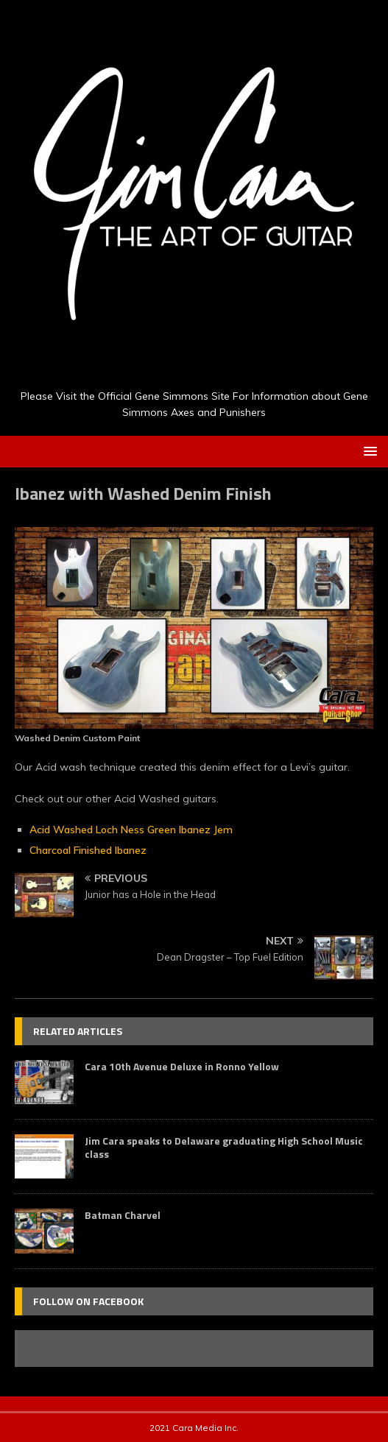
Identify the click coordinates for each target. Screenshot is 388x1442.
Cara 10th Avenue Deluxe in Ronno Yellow (182, 1066)
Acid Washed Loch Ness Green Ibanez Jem (131, 829)
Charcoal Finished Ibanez (88, 850)
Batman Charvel (123, 1215)
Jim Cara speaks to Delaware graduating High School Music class (224, 1147)
